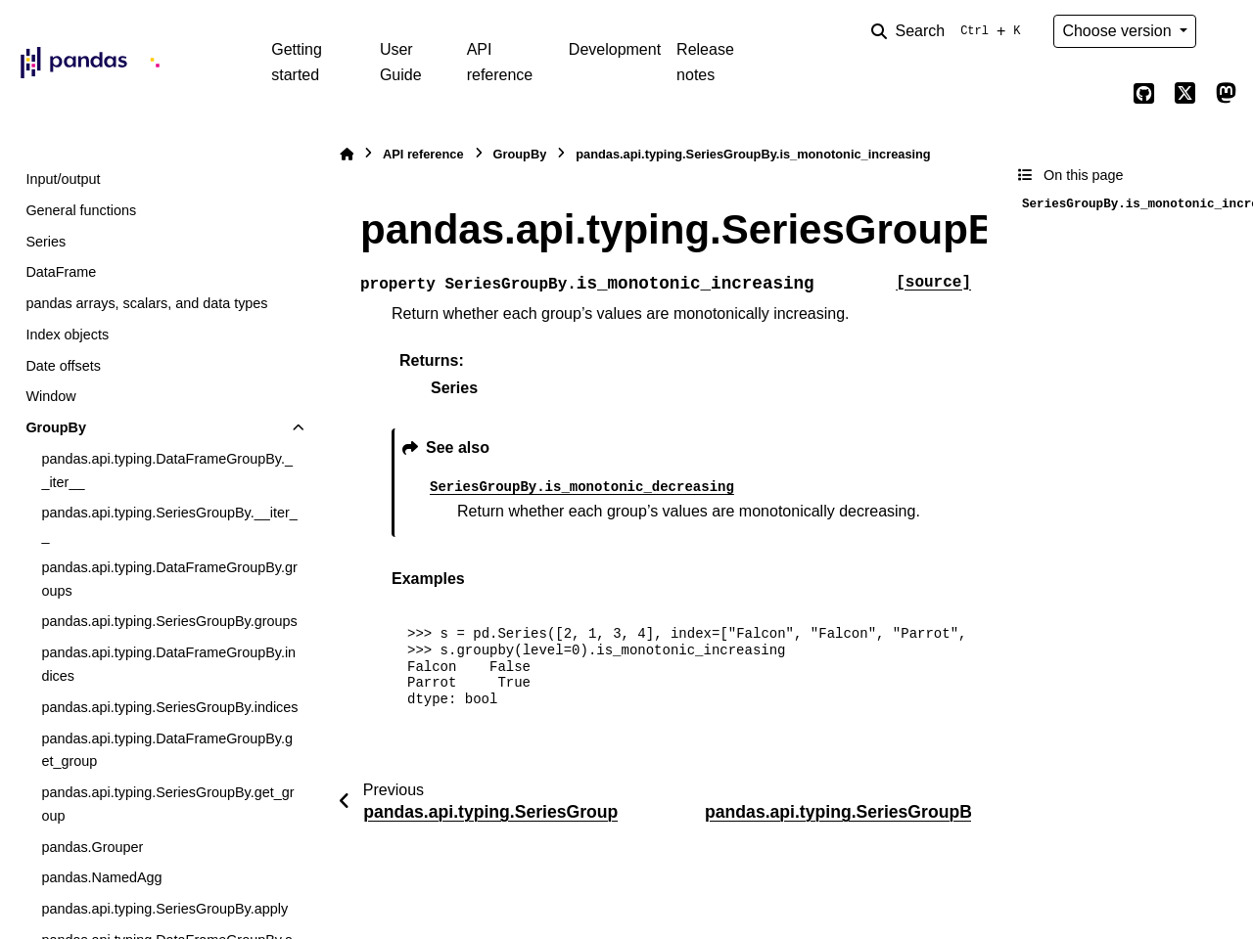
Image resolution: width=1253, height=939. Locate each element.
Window (50, 396)
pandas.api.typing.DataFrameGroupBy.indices (168, 664)
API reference (500, 62)
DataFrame (60, 272)
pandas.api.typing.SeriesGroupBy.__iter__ (169, 524)
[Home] (346, 154)
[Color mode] (1225, 31)
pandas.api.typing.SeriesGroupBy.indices (169, 707)
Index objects (67, 334)
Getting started (296, 62)
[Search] (949, 31)
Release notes (705, 62)
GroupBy (55, 427)
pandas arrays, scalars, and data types (146, 303)
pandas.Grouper (92, 847)
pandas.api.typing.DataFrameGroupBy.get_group (167, 750)
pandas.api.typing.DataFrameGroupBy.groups (169, 579)
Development (615, 49)
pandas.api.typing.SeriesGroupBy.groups (169, 621)
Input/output (62, 179)
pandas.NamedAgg (101, 877)
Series (45, 241)
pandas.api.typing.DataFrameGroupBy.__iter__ (167, 470)
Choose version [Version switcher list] (1119, 30)
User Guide (401, 62)
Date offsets (63, 366)
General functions (80, 210)
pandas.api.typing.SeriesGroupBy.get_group (167, 804)
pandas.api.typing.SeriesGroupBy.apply (164, 909)
